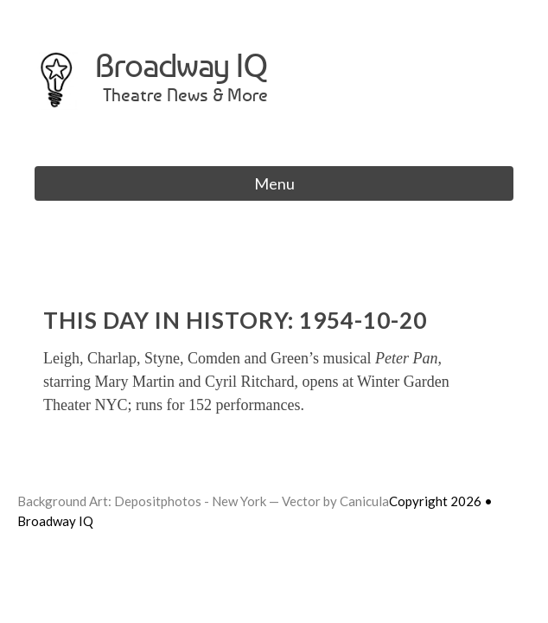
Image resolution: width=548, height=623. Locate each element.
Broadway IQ (181, 65)
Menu (274, 183)
